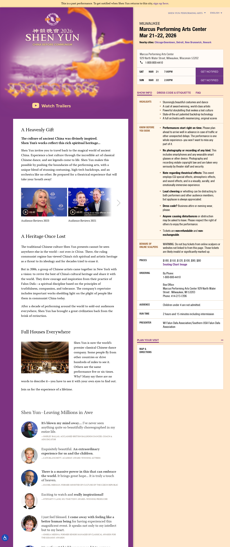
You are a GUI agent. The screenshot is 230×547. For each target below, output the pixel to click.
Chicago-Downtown (165, 42)
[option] (44, 207)
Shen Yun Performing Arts (187, 13)
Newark (207, 42)
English (216, 13)
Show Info (144, 93)
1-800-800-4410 (151, 62)
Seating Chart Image (175, 264)
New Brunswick (193, 42)
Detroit (180, 42)
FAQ (198, 93)
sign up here (160, 3)
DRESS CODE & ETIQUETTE (174, 93)
